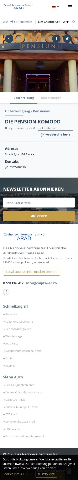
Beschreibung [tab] (24, 98)
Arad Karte (11, 343)
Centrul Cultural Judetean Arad (24, 392)
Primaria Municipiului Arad (21, 407)
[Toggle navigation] (70, 7)
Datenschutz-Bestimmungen (23, 351)
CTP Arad (11, 414)
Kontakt (10, 358)
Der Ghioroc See (49, 22)
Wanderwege (13, 336)
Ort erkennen (21, 22)
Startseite (11, 314)
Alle (5, 22)
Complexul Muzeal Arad (20, 421)
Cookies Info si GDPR (17, 474)
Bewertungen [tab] (51, 98)
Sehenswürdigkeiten (18, 329)
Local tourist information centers (31, 271)
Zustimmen (46, 474)
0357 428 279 (18, 167)
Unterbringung (18, 111)
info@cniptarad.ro (41, 283)
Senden (39, 216)
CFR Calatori (12, 429)
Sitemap (10, 365)
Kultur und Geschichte (19, 321)
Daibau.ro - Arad (15, 400)
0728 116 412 (13, 283)
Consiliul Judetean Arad (19, 385)
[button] (55, 7)
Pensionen (41, 111)
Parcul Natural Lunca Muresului (24, 436)
